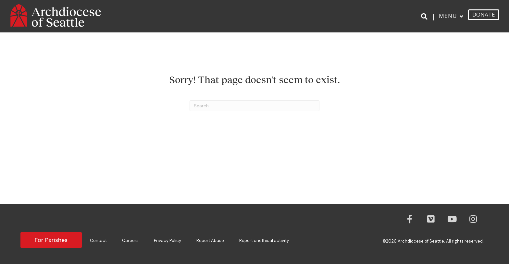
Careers (130, 240)
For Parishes (51, 240)
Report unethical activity (264, 240)
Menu (448, 15)
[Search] (425, 16)
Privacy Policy (167, 240)
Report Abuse (210, 240)
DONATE (483, 14)
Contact (98, 240)
